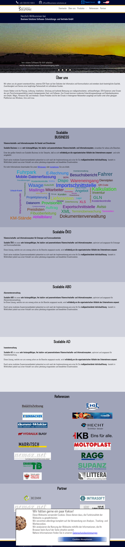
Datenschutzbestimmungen (85, 532)
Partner (103, 8)
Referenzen (93, 8)
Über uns (72, 8)
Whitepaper (42, 167)
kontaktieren (54, 167)
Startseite (63, 8)
